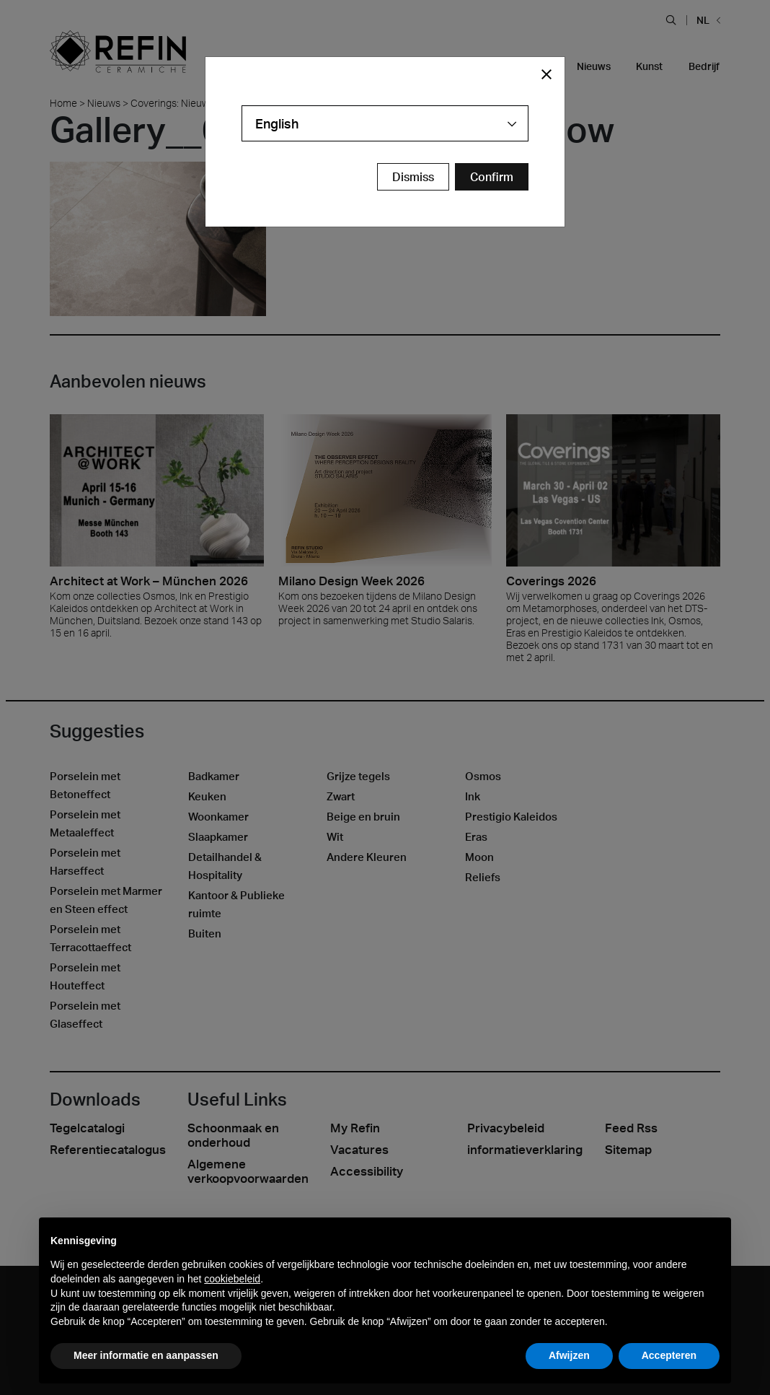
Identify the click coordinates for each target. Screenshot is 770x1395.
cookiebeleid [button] (232, 1279)
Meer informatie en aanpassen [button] (146, 1355)
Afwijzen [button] (569, 1355)
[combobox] (385, 123)
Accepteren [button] (669, 1355)
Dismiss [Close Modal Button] (413, 177)
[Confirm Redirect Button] (491, 177)
